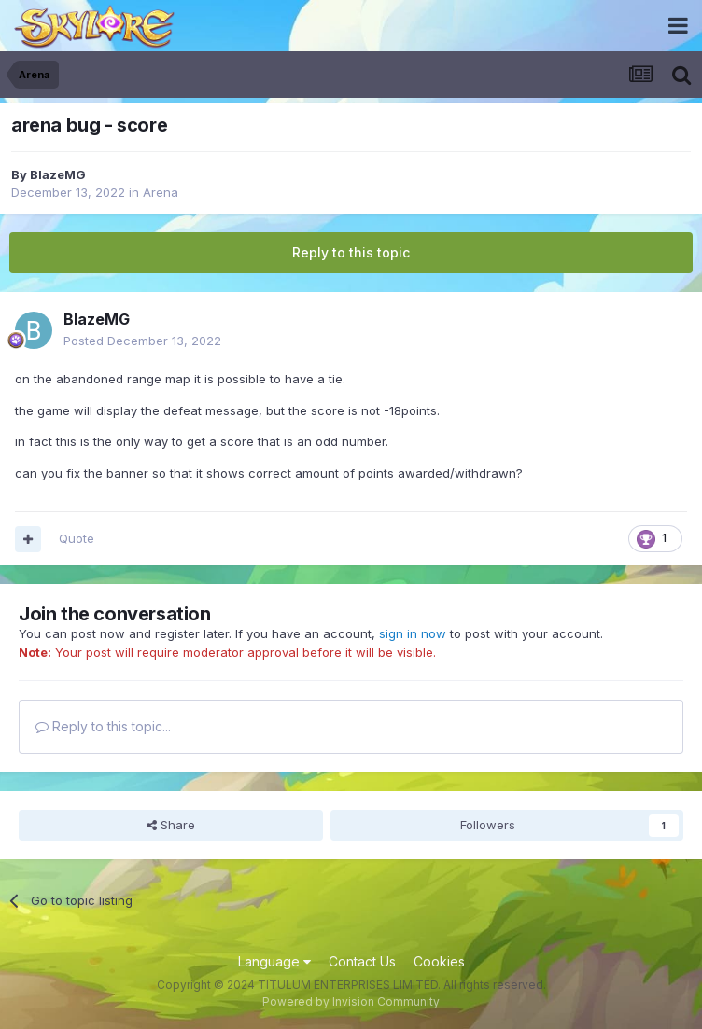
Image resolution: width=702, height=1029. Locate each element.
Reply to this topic (351, 252)
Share (171, 825)
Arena (160, 192)
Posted (142, 340)
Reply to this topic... (103, 726)
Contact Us (362, 961)
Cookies (439, 961)
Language (274, 961)
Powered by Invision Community (351, 1001)
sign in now (412, 633)
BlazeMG (58, 174)
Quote (76, 538)
